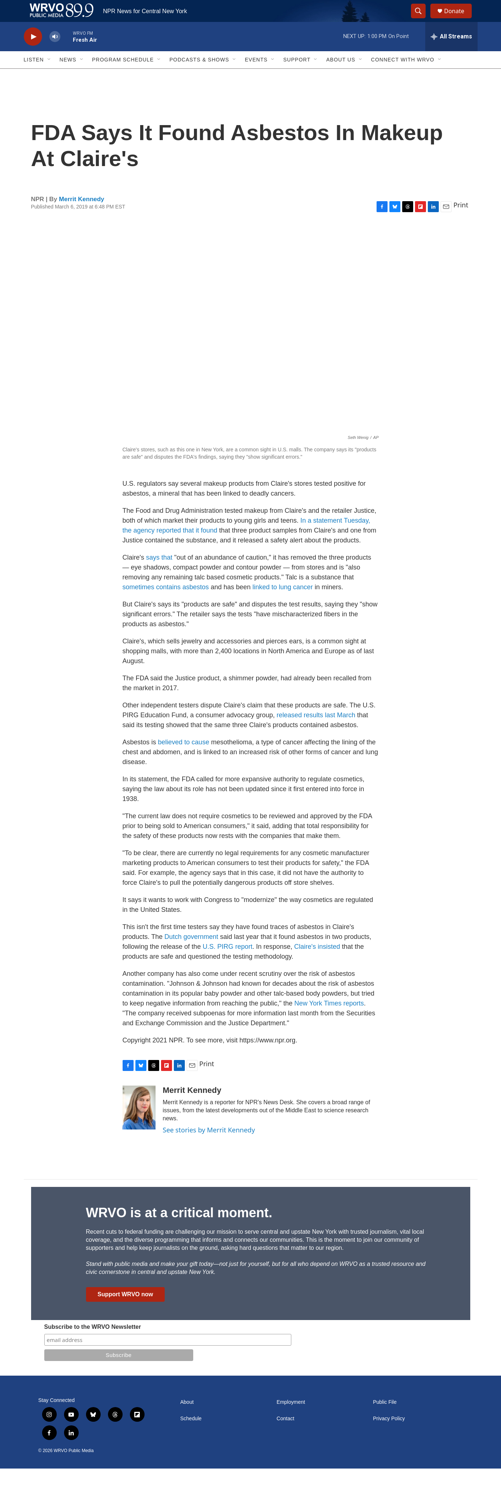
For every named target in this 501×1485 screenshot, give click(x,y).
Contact (285, 1435)
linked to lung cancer (284, 603)
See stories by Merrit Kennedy (209, 1146)
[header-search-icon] (422, 19)
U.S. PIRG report (228, 963)
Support (296, 76)
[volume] (55, 53)
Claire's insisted (317, 963)
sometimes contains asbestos (167, 603)
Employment (291, 1418)
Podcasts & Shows (199, 76)
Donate (459, 19)
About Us (340, 76)
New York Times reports (329, 1019)
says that (159, 574)
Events (256, 76)
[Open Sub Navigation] (49, 76)
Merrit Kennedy (81, 215)
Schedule (191, 1435)
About (187, 1418)
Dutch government (191, 953)
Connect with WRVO (402, 76)
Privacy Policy (389, 1435)
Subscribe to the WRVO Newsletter (92, 1343)
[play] (33, 53)
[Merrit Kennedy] (139, 1124)
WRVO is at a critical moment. (179, 1229)
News (68, 76)
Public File (385, 1418)
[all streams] (451, 53)
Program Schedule (123, 76)
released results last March (316, 731)
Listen (34, 76)
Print (460, 221)
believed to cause (183, 758)
